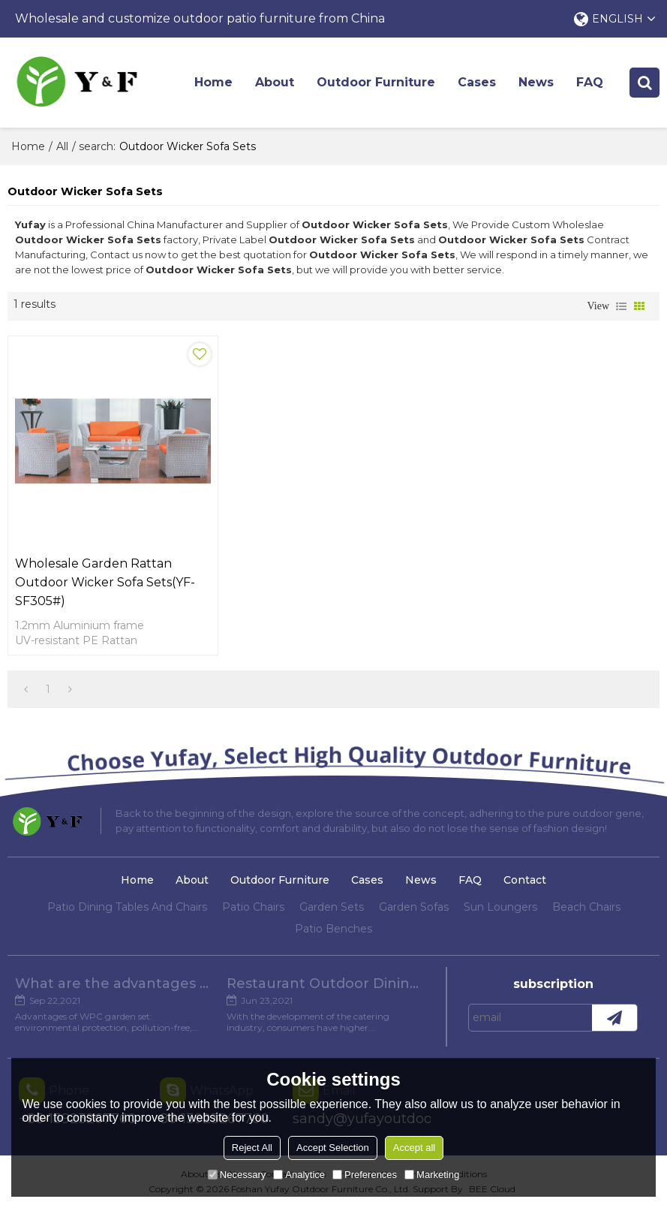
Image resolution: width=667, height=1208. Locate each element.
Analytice (299, 1174)
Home (213, 82)
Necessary (237, 1174)
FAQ (589, 82)
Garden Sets (331, 907)
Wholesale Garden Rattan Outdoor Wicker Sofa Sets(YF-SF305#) (105, 582)
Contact (524, 880)
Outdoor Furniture (376, 82)
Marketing (431, 1174)
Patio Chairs (253, 907)
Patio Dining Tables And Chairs (127, 907)
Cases (477, 82)
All (62, 146)
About (274, 82)
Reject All (252, 1147)
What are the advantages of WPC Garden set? (113, 983)
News (536, 82)
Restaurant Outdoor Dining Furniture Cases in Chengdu (325, 983)
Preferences (364, 1174)
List (621, 306)
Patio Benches (333, 928)
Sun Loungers (500, 907)
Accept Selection (332, 1147)
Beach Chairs (586, 907)
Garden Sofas (414, 907)
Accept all (414, 1147)
